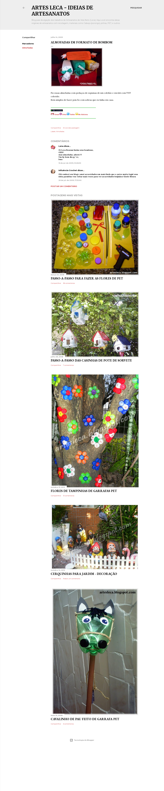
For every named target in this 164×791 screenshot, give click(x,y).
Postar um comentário (64, 186)
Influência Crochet (68, 170)
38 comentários (69, 283)
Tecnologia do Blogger (82, 740)
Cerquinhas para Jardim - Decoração (84, 574)
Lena (61, 146)
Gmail (56, 114)
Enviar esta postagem (71, 128)
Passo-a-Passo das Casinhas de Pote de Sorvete (91, 360)
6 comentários (68, 724)
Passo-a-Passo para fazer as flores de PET (87, 278)
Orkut (64, 114)
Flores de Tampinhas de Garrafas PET (84, 491)
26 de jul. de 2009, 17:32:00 (70, 180)
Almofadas (27, 48)
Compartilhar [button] (28, 37)
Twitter (72, 114)
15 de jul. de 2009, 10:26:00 (70, 163)
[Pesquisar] (136, 8)
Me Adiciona (83, 114)
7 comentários (68, 365)
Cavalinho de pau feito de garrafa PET (85, 719)
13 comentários (68, 496)
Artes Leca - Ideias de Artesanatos (62, 11)
